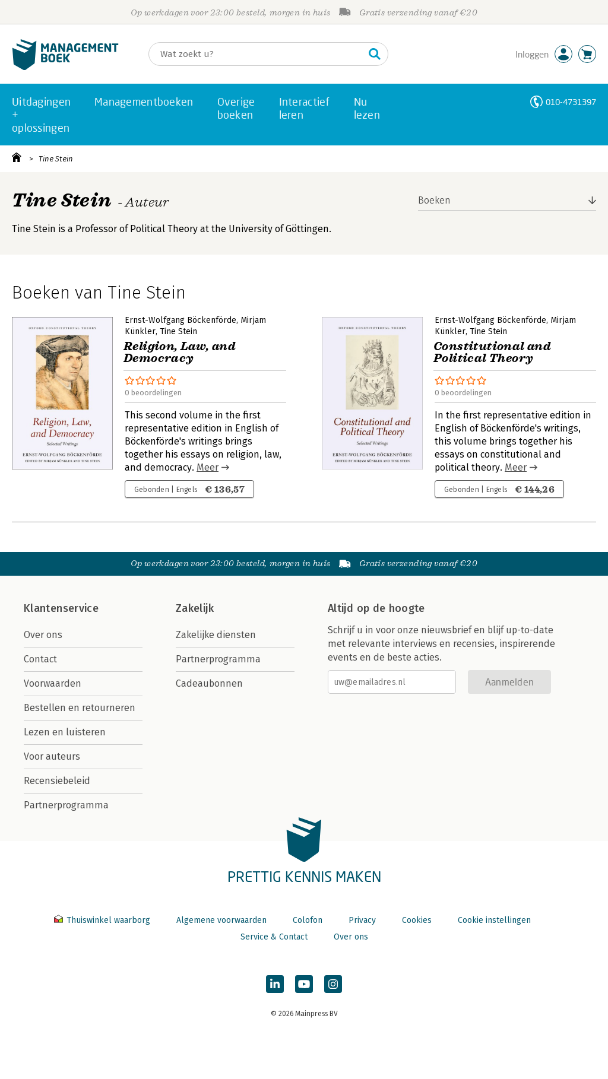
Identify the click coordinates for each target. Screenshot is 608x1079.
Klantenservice (61, 608)
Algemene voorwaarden (221, 920)
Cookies (417, 920)
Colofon (307, 920)
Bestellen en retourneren (79, 707)
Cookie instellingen (494, 920)
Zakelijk (195, 608)
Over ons (43, 634)
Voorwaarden (52, 683)
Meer (207, 467)
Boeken (434, 200)
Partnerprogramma (66, 805)
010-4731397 (571, 102)
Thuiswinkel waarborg (103, 920)
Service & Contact (274, 937)
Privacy (362, 920)
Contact (40, 659)
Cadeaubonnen (209, 683)
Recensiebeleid (57, 780)
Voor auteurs (52, 756)
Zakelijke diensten (216, 634)
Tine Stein (56, 158)
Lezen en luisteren (65, 732)
